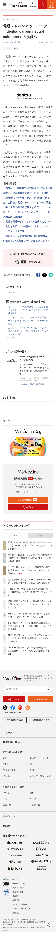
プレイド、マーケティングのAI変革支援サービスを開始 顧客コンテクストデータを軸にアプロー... (28, 320)
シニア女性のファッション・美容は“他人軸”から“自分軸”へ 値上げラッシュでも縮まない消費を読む (29, 570)
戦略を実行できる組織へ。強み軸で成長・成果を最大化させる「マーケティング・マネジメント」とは (30, 604)
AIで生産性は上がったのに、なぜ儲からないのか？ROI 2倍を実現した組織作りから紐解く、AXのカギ (30, 638)
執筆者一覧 (35, 805)
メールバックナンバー (28, 492)
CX (31, 764)
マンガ (6, 799)
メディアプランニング (40, 776)
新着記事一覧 (12, 742)
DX (4, 758)
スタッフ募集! (18, 888)
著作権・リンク (18, 884)
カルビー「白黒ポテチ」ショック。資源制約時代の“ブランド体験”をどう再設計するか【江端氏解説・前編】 (30, 558)
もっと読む (11, 337)
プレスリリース (15, 292)
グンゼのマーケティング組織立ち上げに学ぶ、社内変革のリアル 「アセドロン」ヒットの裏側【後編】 (30, 626)
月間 (40, 536)
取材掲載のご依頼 (41, 720)
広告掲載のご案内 (14, 720)
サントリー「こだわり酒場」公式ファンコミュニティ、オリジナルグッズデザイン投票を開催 (28, 310)
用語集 (8, 826)
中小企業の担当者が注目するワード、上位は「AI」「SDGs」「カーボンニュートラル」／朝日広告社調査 (28, 212)
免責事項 (16, 896)
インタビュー (9, 793)
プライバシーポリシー (21, 909)
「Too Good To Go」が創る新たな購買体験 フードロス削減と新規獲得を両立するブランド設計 (30, 592)
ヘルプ (15, 879)
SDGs (16, 48)
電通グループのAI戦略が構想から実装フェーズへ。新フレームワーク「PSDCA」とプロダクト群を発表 (30, 545)
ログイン (27, 507)
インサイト (8, 776)
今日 (15, 536)
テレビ (6, 764)
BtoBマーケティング (39, 758)
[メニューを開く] (4, 4)
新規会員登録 (27, 499)
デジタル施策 (9, 770)
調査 (32, 793)
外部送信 (16, 913)
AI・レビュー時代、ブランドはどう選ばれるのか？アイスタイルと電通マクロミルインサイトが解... (28, 331)
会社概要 (16, 900)
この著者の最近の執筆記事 (32, 384)
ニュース (7, 48)
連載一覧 (7, 805)
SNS (32, 770)
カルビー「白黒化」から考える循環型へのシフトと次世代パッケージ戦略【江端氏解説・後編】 (30, 650)
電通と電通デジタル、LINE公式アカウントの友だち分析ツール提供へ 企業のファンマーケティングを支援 (27, 226)
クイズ (33, 799)
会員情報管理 (17, 892)
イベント (9, 816)
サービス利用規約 (19, 904)
